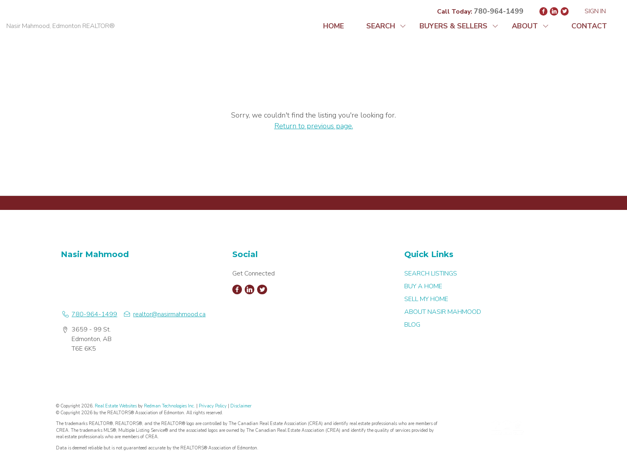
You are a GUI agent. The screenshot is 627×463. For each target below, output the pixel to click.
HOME (333, 26)
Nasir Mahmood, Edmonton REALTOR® (60, 26)
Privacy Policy (213, 406)
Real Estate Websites (116, 406)
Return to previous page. (313, 126)
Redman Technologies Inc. (170, 406)
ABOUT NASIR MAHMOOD (442, 311)
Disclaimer (241, 406)
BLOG (412, 324)
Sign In (595, 11)
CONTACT (589, 26)
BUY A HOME (423, 286)
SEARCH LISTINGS (430, 273)
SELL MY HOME (426, 299)
